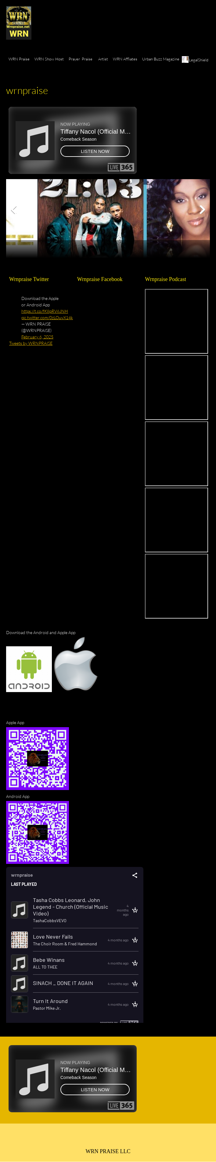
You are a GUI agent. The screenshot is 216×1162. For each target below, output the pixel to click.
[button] (100, 209)
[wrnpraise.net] (18, 23)
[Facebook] (115, 1138)
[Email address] (100, 1138)
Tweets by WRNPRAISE (30, 343)
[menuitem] (19, 62)
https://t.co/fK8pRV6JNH (44, 311)
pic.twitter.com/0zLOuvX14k (47, 317)
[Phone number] (86, 1138)
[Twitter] (130, 1138)
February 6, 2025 (37, 336)
